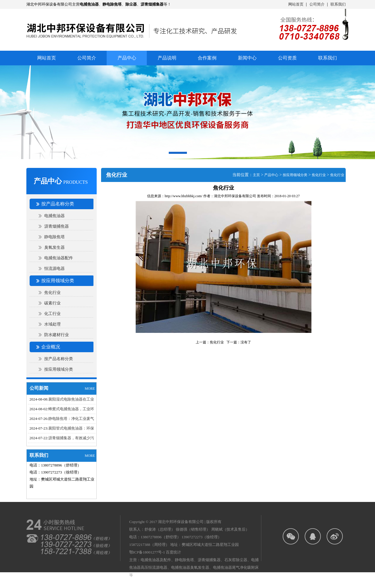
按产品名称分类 (58, 359)
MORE (90, 388)
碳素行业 (52, 303)
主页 (256, 175)
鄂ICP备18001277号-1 (147, 552)
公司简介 (317, 4)
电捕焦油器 (54, 216)
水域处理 (52, 324)
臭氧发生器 (54, 247)
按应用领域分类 (58, 369)
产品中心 (271, 175)
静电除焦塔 (54, 237)
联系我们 (338, 4)
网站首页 (296, 4)
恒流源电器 (54, 268)
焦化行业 (52, 292)
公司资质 (287, 57)
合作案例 (207, 57)
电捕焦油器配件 (58, 258)
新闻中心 (247, 57)
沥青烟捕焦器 (56, 226)
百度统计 (173, 552)
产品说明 (167, 57)
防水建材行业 (56, 335)
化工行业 (52, 313)
